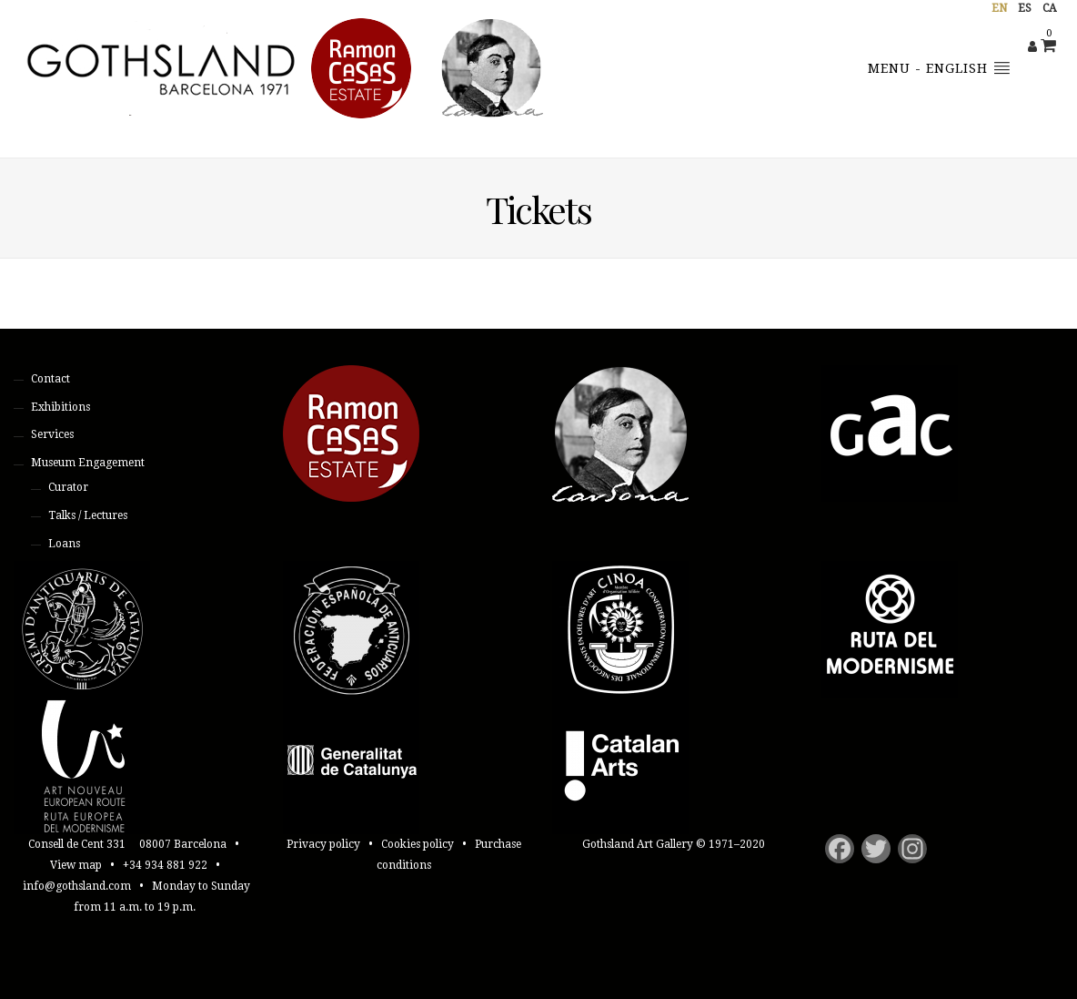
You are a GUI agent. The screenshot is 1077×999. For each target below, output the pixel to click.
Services (52, 434)
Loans (64, 543)
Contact (50, 378)
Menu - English (939, 67)
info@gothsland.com (77, 886)
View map (76, 865)
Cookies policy (417, 844)
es (1025, 8)
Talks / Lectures (87, 515)
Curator (68, 487)
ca (1049, 8)
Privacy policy (323, 844)
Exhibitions (60, 407)
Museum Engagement (88, 462)
